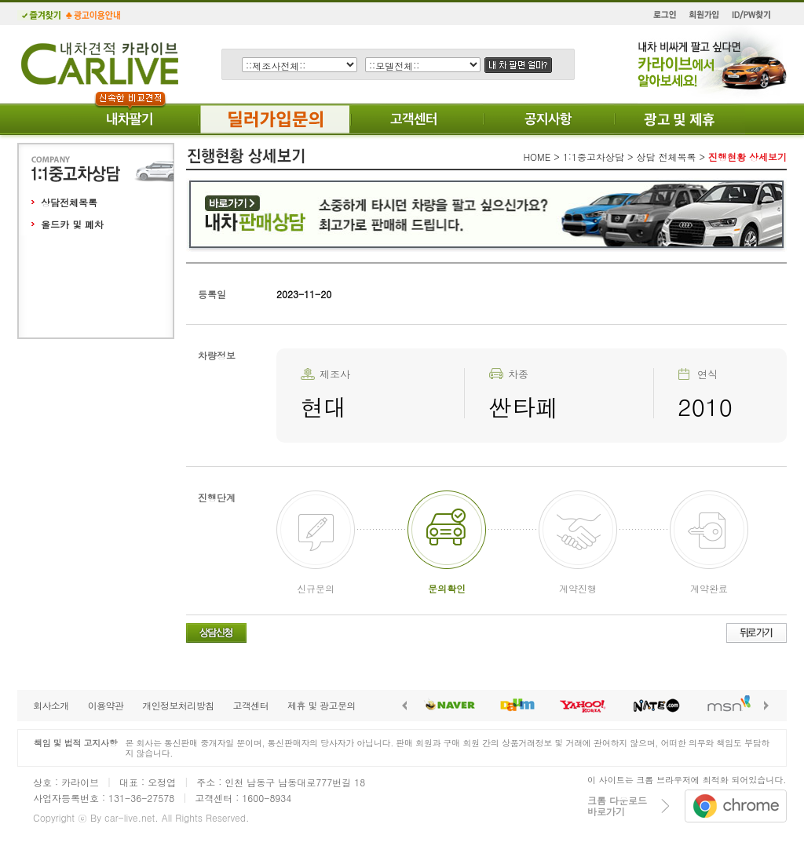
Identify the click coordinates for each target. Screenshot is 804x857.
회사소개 (51, 705)
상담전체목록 (69, 202)
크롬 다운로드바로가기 (617, 805)
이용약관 (106, 705)
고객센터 (250, 705)
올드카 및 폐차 (72, 224)
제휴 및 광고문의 (321, 705)
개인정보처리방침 (178, 705)
